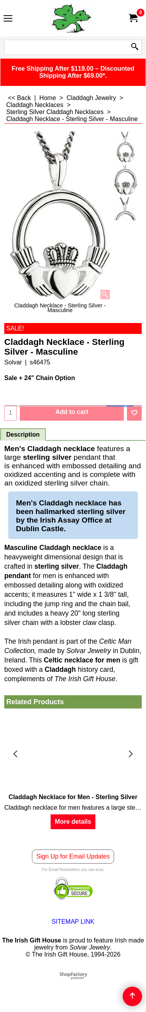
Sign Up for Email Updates (73, 856)
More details (73, 821)
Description (23, 434)
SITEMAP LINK (73, 921)
